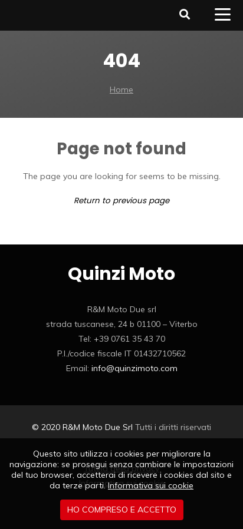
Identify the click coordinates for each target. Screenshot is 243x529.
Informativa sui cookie (150, 485)
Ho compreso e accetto (121, 509)
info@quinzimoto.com (134, 368)
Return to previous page (121, 200)
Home (121, 89)
